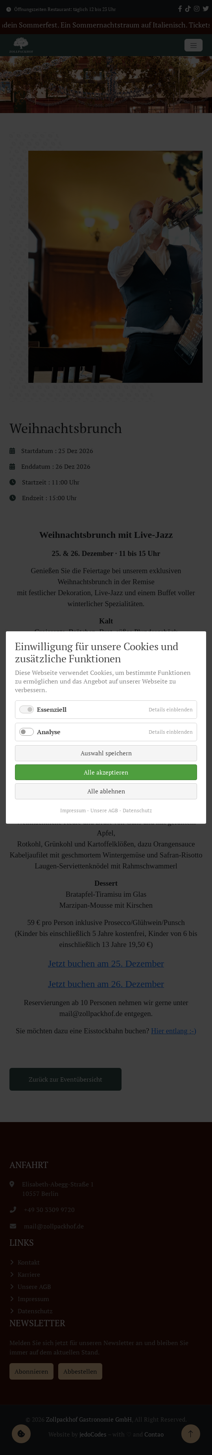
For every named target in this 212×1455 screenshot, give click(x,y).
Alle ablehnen (106, 782)
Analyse (57, 731)
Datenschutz (132, 798)
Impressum (77, 798)
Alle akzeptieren (106, 765)
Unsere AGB (104, 798)
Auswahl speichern (106, 749)
